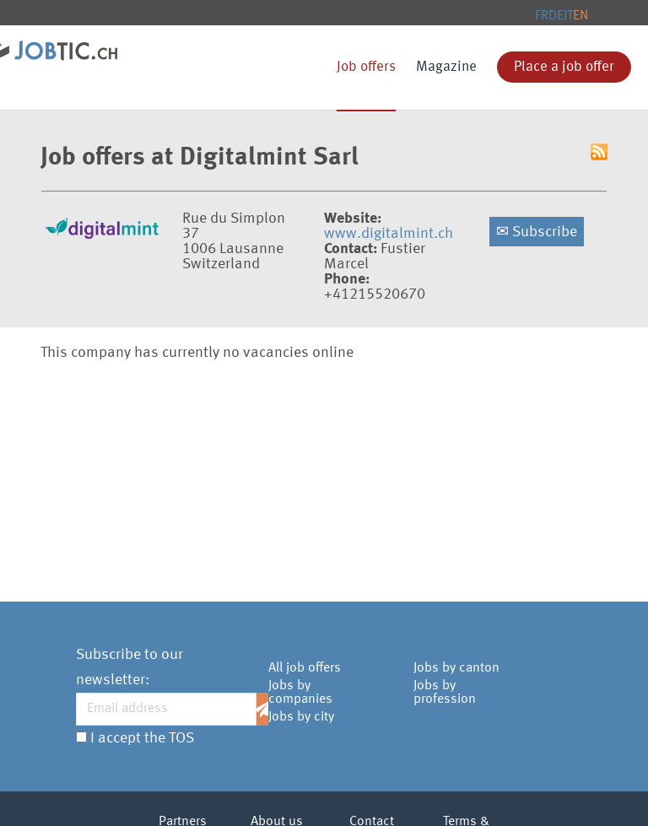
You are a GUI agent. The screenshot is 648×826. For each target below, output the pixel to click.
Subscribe (536, 232)
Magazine (446, 67)
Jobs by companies (300, 692)
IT (568, 16)
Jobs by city (301, 717)
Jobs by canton (456, 668)
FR (541, 16)
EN (580, 16)
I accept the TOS (142, 738)
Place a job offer (564, 67)
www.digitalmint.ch (388, 233)
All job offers (304, 668)
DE (556, 16)
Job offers (366, 67)
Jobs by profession (444, 692)
